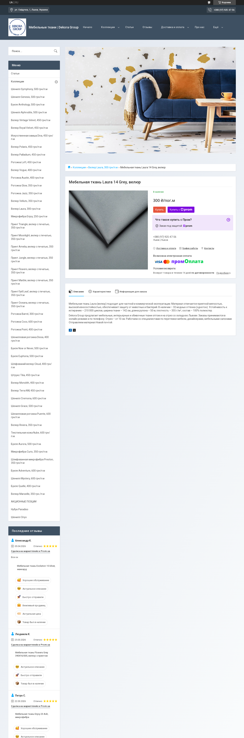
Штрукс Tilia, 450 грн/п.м (25, 375)
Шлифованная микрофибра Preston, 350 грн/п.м (32, 461)
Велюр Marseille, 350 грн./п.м (28, 493)
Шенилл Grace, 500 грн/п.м (26, 406)
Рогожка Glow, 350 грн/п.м (26, 185)
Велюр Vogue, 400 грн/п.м (26, 170)
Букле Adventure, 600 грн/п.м (28, 470)
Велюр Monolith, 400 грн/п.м (27, 382)
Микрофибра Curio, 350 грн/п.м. (29, 451)
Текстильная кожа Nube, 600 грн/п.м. (30, 434)
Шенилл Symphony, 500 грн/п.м (29, 89)
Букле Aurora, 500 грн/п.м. (26, 444)
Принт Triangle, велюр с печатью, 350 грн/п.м (30, 226)
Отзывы (147, 27)
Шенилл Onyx (19, 517)
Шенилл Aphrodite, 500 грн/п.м (29, 112)
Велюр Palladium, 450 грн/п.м (28, 154)
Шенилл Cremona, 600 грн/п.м (28, 398)
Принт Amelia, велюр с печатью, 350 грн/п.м (32, 248)
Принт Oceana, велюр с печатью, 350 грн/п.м (30, 304)
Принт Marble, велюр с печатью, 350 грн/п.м (32, 282)
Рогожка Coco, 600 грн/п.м (26, 321)
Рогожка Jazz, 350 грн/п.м (26, 193)
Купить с (181, 209)
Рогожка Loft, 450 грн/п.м (26, 162)
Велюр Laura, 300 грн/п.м (103, 167)
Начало (87, 27)
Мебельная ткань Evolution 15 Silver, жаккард (36, 567)
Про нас (199, 27)
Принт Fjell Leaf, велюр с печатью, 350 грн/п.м (30, 293)
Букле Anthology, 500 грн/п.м (27, 104)
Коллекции (108, 27)
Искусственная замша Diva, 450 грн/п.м (32, 137)
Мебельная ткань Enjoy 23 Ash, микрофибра (31, 715)
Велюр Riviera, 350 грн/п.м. (26, 425)
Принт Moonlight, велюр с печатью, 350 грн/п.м (31, 237)
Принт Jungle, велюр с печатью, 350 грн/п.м (32, 259)
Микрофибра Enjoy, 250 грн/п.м (29, 216)
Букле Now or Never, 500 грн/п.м (29, 348)
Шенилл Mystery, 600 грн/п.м (27, 478)
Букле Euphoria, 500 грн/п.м (27, 356)
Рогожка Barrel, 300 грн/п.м (27, 313)
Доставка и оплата (172, 27)
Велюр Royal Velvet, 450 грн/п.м (29, 127)
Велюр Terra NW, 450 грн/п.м (27, 390)
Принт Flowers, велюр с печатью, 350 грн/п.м (30, 271)
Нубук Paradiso (19, 509)
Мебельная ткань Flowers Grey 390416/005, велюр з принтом (31, 654)
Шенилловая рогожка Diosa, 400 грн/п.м (30, 339)
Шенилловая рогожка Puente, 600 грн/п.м (31, 415)
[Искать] (55, 51)
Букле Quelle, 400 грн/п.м (25, 486)
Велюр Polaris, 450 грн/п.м (26, 146)
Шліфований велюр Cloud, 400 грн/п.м (31, 366)
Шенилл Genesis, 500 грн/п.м (27, 97)
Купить (159, 209)
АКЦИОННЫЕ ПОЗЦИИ (23, 501)
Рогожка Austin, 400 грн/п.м (27, 177)
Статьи (129, 27)
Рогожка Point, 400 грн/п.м (26, 329)
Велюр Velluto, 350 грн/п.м (26, 201)
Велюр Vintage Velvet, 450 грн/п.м (30, 120)
